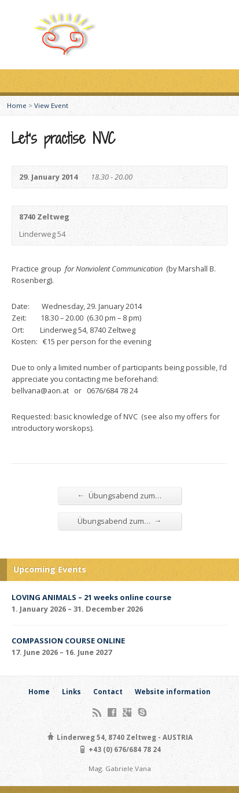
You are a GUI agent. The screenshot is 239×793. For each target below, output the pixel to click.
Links (71, 691)
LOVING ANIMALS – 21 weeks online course (91, 597)
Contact (108, 691)
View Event (51, 105)
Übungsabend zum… (120, 495)
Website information (173, 691)
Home (17, 105)
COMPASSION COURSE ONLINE (68, 640)
